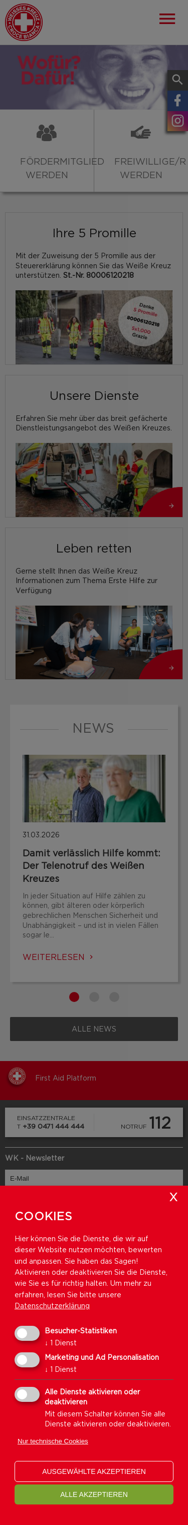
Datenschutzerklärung (52, 1305)
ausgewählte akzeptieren (94, 1471)
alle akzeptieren (94, 1494)
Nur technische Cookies (53, 1441)
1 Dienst (61, 1342)
